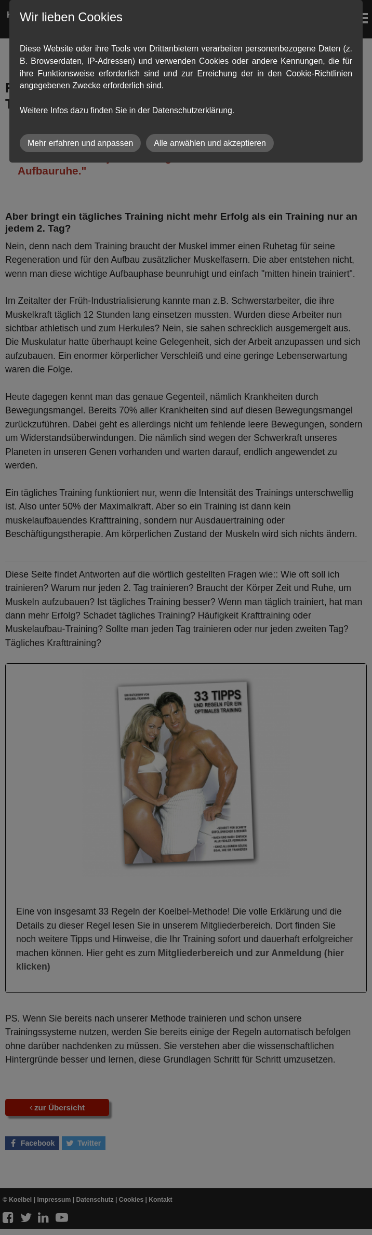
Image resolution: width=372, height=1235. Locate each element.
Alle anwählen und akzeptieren (210, 143)
